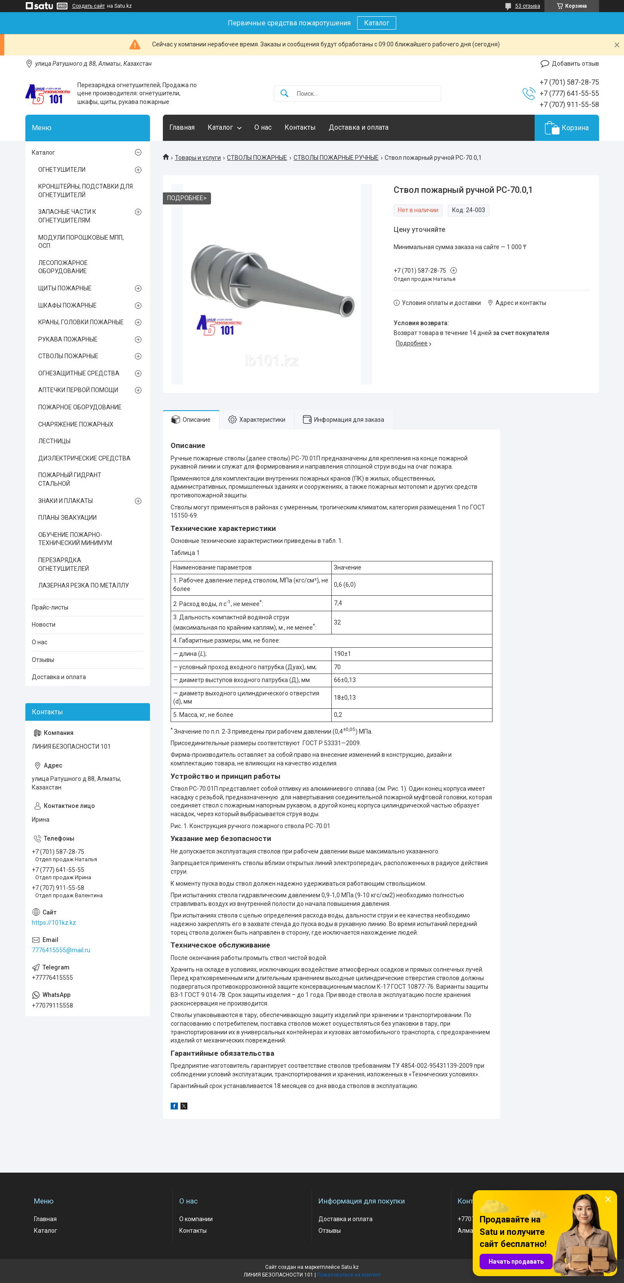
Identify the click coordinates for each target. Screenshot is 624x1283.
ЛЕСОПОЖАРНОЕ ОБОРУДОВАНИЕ (63, 267)
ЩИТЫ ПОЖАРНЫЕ (65, 288)
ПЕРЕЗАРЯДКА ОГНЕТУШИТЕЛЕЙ (63, 564)
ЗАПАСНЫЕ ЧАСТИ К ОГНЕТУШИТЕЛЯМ (67, 216)
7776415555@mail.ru (61, 950)
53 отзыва (527, 6)
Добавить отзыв (575, 63)
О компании (196, 1219)
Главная (182, 127)
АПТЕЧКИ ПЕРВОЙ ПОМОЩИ (78, 390)
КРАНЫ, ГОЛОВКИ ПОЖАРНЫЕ (81, 322)
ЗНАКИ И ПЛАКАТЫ (65, 500)
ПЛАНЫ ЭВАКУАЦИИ (67, 517)
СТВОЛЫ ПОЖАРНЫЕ (257, 157)
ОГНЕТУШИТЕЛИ (62, 169)
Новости (43, 624)
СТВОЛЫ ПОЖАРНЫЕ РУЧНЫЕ (336, 157)
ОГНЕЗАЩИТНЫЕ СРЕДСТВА (78, 373)
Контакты (300, 127)
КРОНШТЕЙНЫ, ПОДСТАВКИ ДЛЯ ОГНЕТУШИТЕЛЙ (85, 190)
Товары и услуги (198, 157)
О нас (263, 127)
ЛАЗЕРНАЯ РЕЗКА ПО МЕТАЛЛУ (83, 585)
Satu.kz (350, 1267)
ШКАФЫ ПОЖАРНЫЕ (67, 305)
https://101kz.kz (54, 922)
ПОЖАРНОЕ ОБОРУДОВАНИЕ (80, 407)
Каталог (376, 23)
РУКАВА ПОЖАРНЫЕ (68, 339)
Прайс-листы (50, 607)
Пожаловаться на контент (349, 1275)
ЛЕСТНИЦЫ (54, 441)
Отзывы (43, 659)
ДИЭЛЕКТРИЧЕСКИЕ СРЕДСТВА (84, 458)
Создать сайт (88, 6)
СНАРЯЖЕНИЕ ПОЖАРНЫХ (75, 424)
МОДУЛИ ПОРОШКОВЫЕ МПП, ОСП (81, 242)
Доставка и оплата (358, 127)
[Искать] (284, 94)
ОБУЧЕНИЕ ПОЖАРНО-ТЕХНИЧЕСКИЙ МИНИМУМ (75, 539)
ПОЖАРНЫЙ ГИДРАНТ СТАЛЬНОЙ (69, 479)
